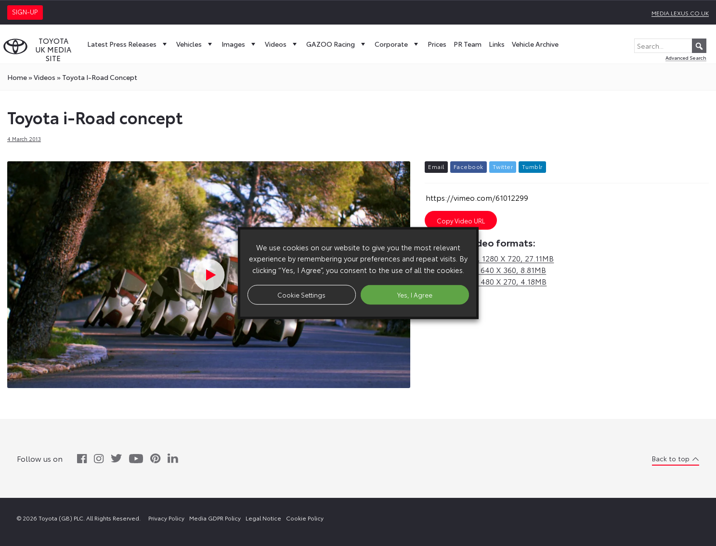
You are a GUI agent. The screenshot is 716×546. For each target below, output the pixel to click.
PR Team (468, 44)
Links (497, 44)
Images (239, 44)
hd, (489, 257)
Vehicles (195, 44)
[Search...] (670, 46)
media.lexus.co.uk (680, 13)
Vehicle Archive (535, 44)
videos (44, 77)
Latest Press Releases (128, 44)
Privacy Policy (166, 518)
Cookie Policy (305, 518)
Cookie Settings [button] (301, 294)
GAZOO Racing (336, 44)
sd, (485, 269)
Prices (437, 44)
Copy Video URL (461, 220)
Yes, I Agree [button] (414, 294)
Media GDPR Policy (215, 518)
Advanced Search (685, 57)
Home (17, 77)
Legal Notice (263, 518)
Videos (282, 44)
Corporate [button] (397, 44)
